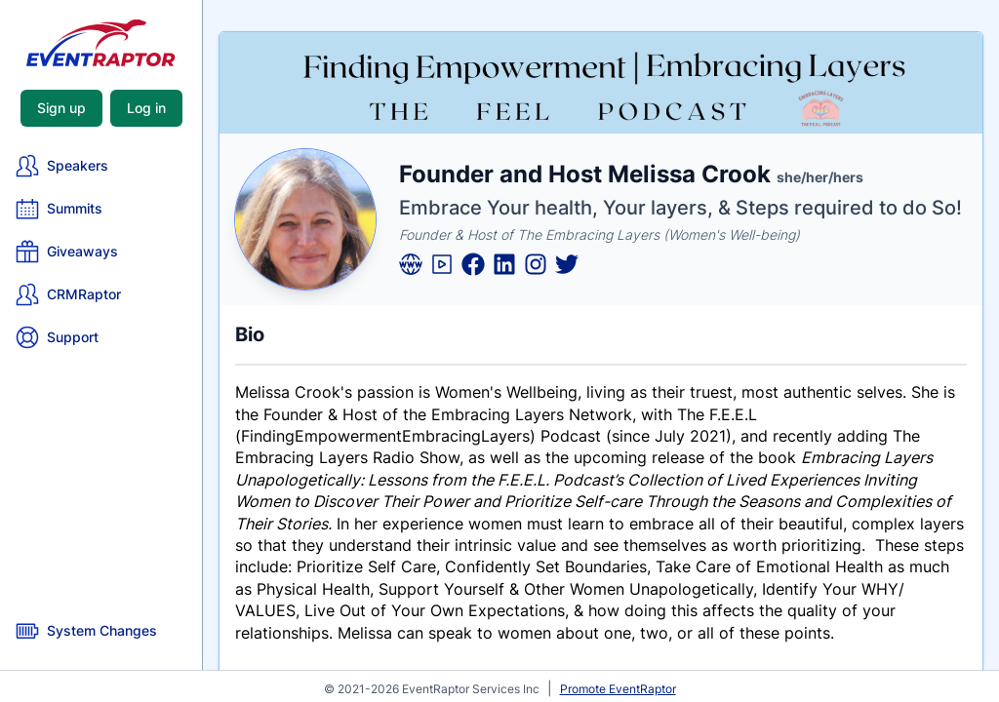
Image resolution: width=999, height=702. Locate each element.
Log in (146, 107)
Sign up (61, 107)
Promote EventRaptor (618, 689)
